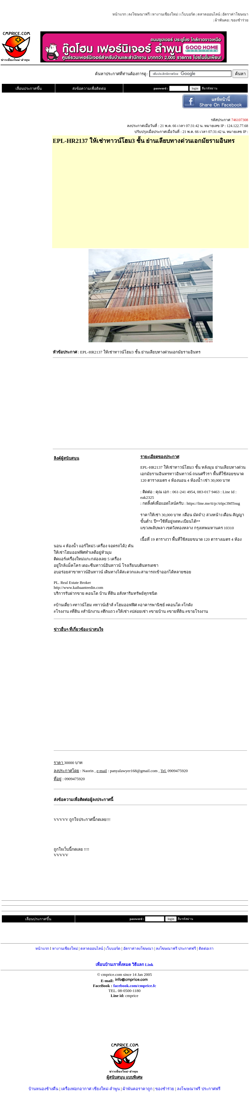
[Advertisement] (150, 194)
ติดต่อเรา (206, 948)
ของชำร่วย (239, 20)
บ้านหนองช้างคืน (43, 1088)
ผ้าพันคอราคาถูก (137, 1088)
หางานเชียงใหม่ (165, 14)
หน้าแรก (119, 14)
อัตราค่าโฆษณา (235, 14)
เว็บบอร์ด (187, 14)
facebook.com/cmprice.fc (134, 985)
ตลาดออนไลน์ (208, 14)
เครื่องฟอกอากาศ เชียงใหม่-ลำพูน (90, 1088)
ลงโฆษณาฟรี (139, 14)
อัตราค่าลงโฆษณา (138, 948)
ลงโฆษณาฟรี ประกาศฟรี (176, 948)
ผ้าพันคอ (222, 20)
